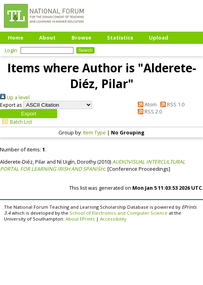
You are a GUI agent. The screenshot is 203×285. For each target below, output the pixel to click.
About (47, 37)
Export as (11, 104)
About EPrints (80, 219)
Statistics (120, 37)
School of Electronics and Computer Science (118, 213)
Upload (158, 37)
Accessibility (113, 219)
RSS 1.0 (171, 104)
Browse (81, 37)
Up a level (15, 97)
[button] (28, 113)
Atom (146, 104)
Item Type (94, 132)
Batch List (16, 121)
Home (15, 37)
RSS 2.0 (148, 111)
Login (11, 50)
